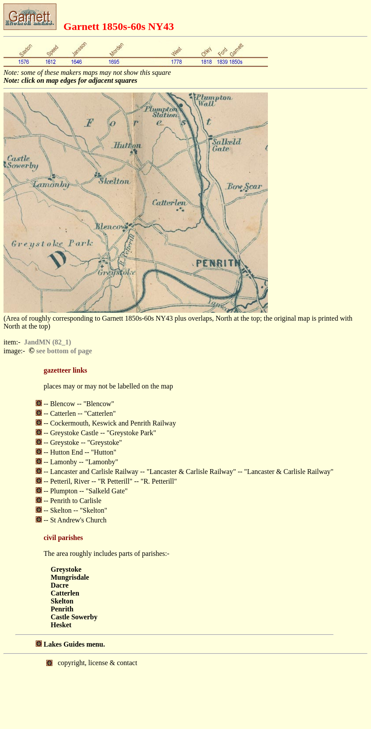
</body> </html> (185, 691)
